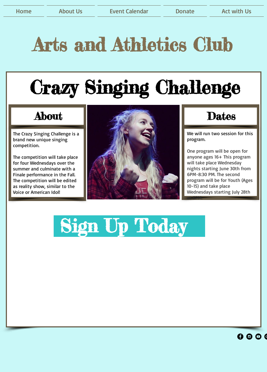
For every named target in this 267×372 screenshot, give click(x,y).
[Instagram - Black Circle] (249, 336)
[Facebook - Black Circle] (240, 336)
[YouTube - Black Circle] (258, 336)
